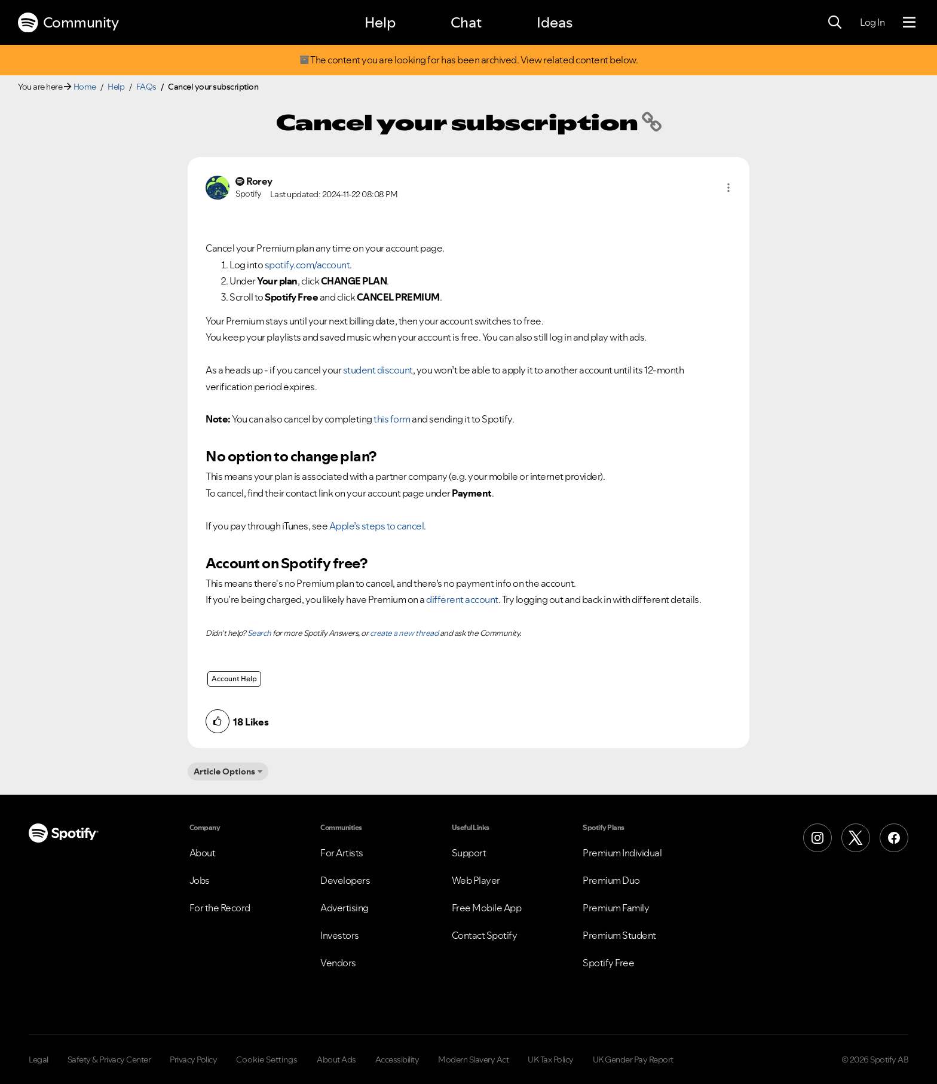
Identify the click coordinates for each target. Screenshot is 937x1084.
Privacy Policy (193, 1059)
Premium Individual (622, 852)
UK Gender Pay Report (633, 1059)
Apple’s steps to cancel (376, 525)
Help (380, 22)
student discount (378, 369)
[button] (728, 188)
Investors (339, 935)
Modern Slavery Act (473, 1059)
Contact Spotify (485, 935)
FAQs (146, 87)
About (202, 852)
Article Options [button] (224, 771)
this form (392, 418)
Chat (466, 22)
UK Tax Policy (551, 1059)
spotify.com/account (307, 264)
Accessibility (397, 1059)
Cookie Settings (267, 1059)
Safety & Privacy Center (109, 1059)
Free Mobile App (487, 907)
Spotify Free (608, 962)
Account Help (234, 678)
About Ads (336, 1059)
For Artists (341, 852)
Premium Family (616, 907)
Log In (872, 22)
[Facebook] (894, 837)
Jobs (199, 880)
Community (68, 23)
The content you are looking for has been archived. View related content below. (468, 60)
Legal (38, 1059)
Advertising (344, 907)
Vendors (338, 962)
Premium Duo (611, 880)
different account (462, 599)
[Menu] (909, 22)
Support (469, 852)
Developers (345, 880)
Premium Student (619, 935)
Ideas (554, 22)
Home (85, 87)
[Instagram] (817, 837)
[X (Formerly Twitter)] (855, 837)
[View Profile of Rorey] (259, 181)
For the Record (219, 907)
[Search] (835, 22)
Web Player (476, 880)
